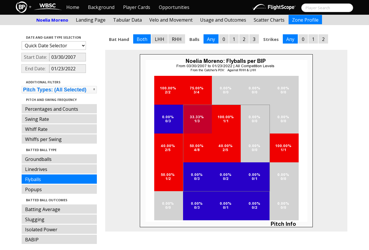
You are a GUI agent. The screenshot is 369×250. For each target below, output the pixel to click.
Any (211, 39)
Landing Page (91, 20)
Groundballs (38, 159)
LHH (159, 39)
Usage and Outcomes (223, 20)
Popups (33, 189)
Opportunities (174, 7)
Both (142, 39)
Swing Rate (37, 119)
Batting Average (42, 209)
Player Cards (136, 7)
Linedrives (36, 169)
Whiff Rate (36, 129)
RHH (177, 39)
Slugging (34, 219)
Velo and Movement (171, 20)
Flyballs (33, 179)
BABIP (32, 239)
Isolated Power (41, 229)
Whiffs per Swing (43, 139)
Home (72, 7)
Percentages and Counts (51, 109)
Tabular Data (127, 20)
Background (101, 7)
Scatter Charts (269, 20)
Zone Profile (305, 20)
